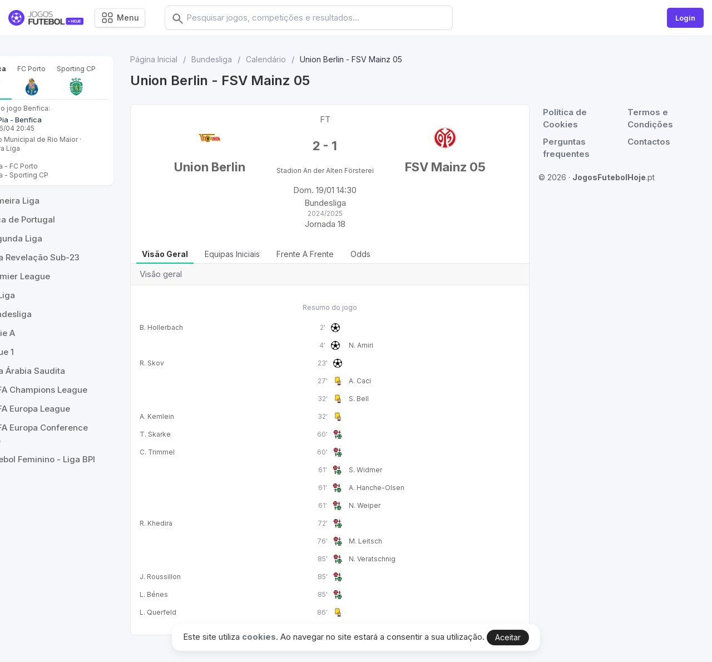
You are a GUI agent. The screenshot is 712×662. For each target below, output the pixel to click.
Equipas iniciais (265, 263)
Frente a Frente (338, 263)
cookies (259, 636)
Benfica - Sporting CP (53, 212)
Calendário (299, 59)
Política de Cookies (568, 118)
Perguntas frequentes (569, 148)
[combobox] (326, 18)
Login (685, 17)
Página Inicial (187, 59)
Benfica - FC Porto (48, 203)
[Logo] (45, 18)
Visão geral (198, 263)
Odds (394, 263)
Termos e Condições (652, 118)
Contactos (650, 141)
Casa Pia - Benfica (50, 156)
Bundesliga (245, 59)
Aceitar (508, 637)
